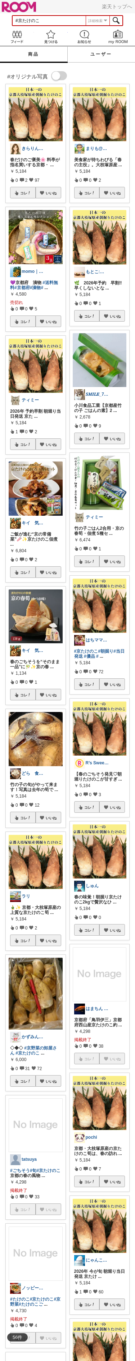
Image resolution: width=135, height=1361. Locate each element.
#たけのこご (31, 1304)
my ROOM (118, 37)
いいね (51, 193)
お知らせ (85, 37)
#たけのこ (20, 1299)
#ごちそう (20, 1170)
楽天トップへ (117, 6)
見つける (51, 37)
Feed (17, 37)
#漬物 (35, 287)
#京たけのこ (27, 1053)
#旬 (33, 1170)
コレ (25, 193)
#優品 (89, 656)
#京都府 (22, 287)
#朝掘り (105, 651)
